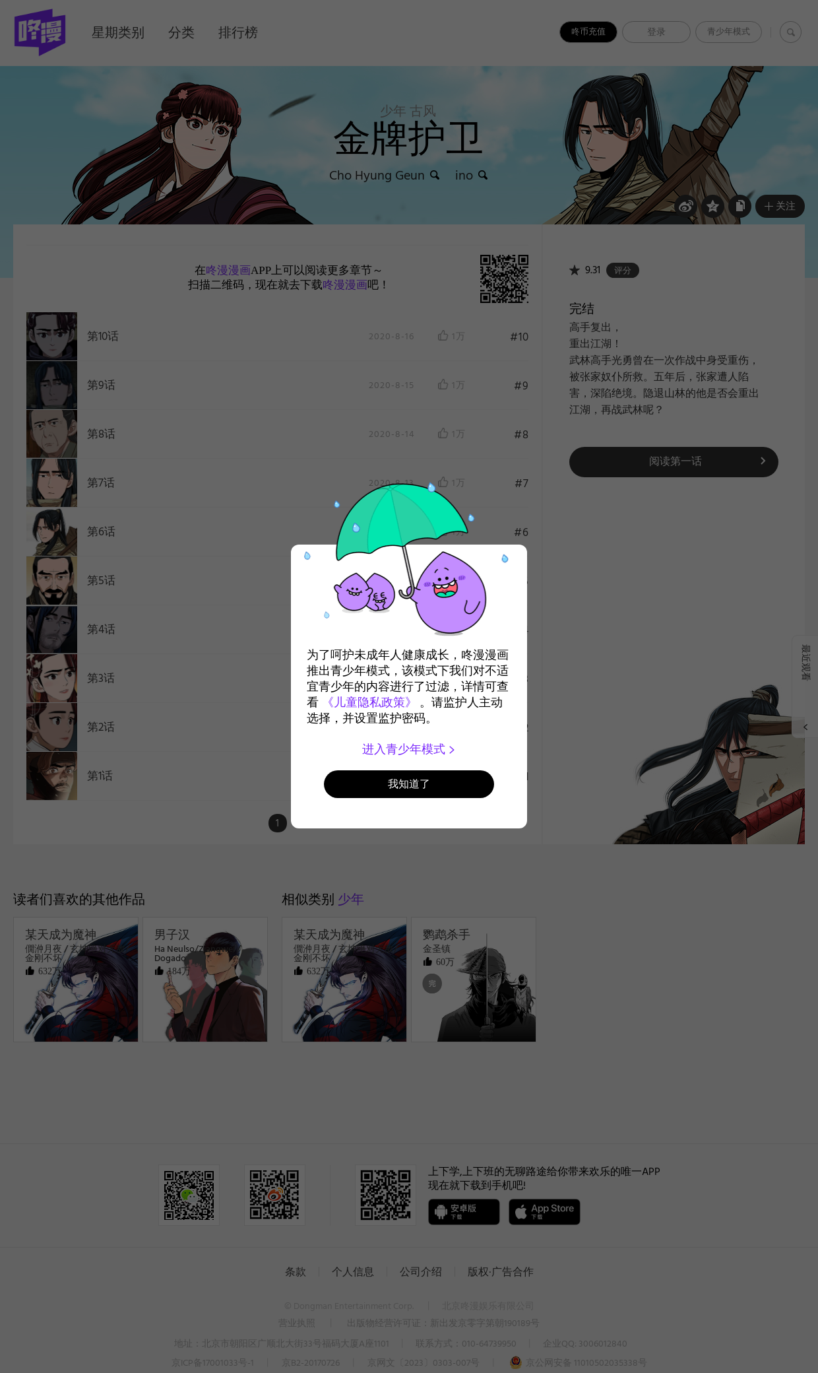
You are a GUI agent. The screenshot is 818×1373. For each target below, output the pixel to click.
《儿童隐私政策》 (369, 702)
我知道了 (409, 783)
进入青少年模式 (409, 749)
